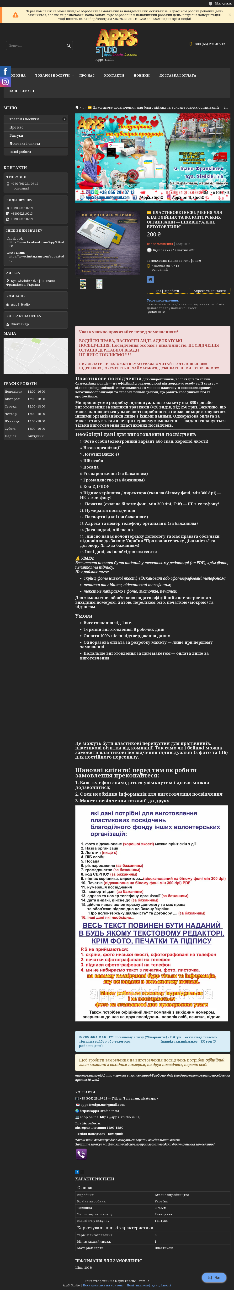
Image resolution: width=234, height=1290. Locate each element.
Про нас (87, 75)
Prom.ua (143, 1281)
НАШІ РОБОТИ (21, 91)
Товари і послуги (52, 75)
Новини (142, 75)
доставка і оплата (177, 75)
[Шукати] (68, 46)
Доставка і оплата (25, 143)
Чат (214, 1277)
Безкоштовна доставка (150, 279)
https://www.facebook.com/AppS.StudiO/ (36, 244)
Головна (17, 75)
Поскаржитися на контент (103, 1285)
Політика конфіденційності (149, 1285)
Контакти (114, 75)
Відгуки (16, 135)
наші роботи (20, 152)
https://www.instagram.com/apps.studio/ (36, 258)
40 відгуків (223, 3)
